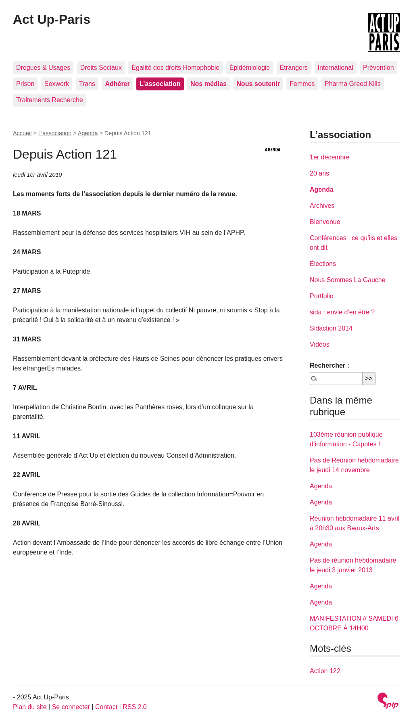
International (335, 67)
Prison (25, 83)
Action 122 (325, 671)
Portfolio (322, 296)
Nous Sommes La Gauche (348, 279)
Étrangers (294, 67)
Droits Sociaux (101, 67)
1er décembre (330, 157)
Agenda (88, 133)
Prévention (378, 67)
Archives (322, 205)
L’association (54, 133)
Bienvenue (325, 221)
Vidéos (320, 344)
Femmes (302, 83)
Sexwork (56, 83)
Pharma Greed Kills (353, 83)
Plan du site (30, 706)
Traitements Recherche (49, 99)
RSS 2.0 (135, 706)
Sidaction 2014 (331, 328)
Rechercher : (329, 365)
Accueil (22, 133)
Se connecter (71, 706)
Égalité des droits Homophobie (175, 67)
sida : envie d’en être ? (342, 312)
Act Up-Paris (51, 19)
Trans (87, 83)
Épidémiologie (249, 67)
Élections (323, 263)
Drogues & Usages (43, 67)
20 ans (319, 173)
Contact (106, 706)
